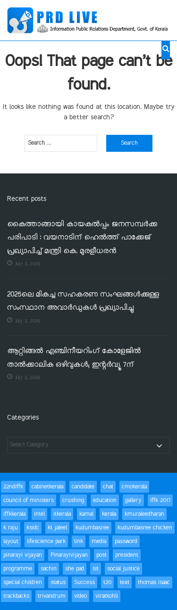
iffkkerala (14, 514)
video (80, 596)
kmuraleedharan (144, 514)
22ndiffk (13, 486)
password (126, 541)
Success (84, 582)
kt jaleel (57, 527)
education (105, 500)
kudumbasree (92, 527)
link (78, 541)
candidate (83, 486)
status (58, 582)
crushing (73, 500)
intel (39, 514)
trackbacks (16, 596)
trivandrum (52, 596)
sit (96, 568)
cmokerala (134, 486)
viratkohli (106, 596)
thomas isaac (154, 582)
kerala (109, 514)
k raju (10, 527)
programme (17, 568)
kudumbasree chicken (145, 527)
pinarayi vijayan (22, 555)
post (101, 555)
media (99, 541)
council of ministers (28, 500)
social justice (123, 568)
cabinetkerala (47, 486)
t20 (107, 582)
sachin (49, 568)
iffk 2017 (160, 500)
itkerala (62, 514)
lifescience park (46, 541)
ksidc (32, 527)
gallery (133, 500)
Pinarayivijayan (69, 555)
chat (108, 486)
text (124, 582)
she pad (74, 568)
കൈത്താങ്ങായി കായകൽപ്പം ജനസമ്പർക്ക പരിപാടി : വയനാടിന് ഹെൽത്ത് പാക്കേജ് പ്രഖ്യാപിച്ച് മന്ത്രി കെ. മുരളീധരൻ (82, 238)
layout (10, 541)
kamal (86, 514)
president (126, 555)
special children (22, 582)
